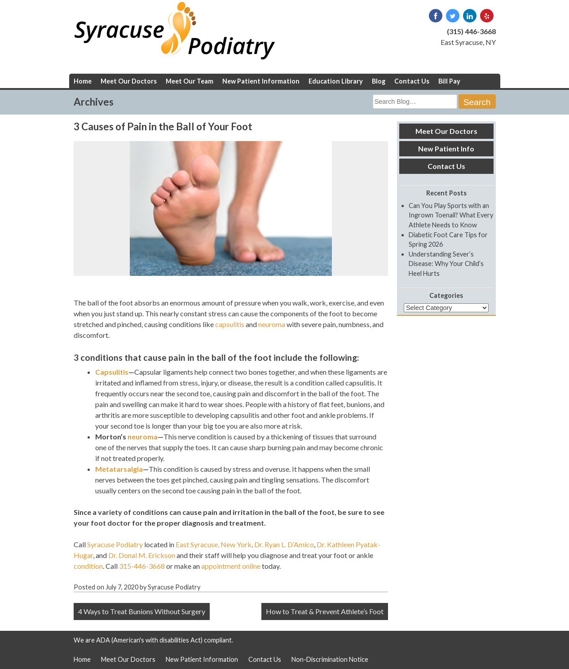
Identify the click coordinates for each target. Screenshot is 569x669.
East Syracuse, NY (468, 42)
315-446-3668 (142, 566)
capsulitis (229, 324)
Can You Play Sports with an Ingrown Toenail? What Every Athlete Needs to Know (451, 215)
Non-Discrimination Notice (329, 659)
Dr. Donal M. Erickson (141, 555)
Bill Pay (449, 81)
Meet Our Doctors (129, 81)
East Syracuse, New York (213, 544)
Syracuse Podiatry (115, 544)
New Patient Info (446, 148)
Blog (378, 81)
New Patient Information (261, 81)
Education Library (336, 81)
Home (83, 81)
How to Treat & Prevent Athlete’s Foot (325, 611)
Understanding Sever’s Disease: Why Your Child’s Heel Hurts (446, 263)
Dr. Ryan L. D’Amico (284, 544)
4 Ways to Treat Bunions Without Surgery (141, 611)
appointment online (230, 566)
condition (88, 566)
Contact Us (411, 81)
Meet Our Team (189, 81)
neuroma (271, 324)
